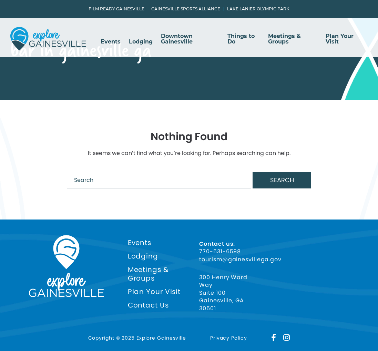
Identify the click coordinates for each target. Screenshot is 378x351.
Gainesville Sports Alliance (185, 9)
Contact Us (148, 305)
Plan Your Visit (340, 39)
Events (111, 42)
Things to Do (241, 39)
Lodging (141, 42)
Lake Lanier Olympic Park (258, 9)
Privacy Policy (228, 337)
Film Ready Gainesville (116, 9)
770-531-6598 (220, 251)
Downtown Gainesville (177, 39)
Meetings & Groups (284, 39)
